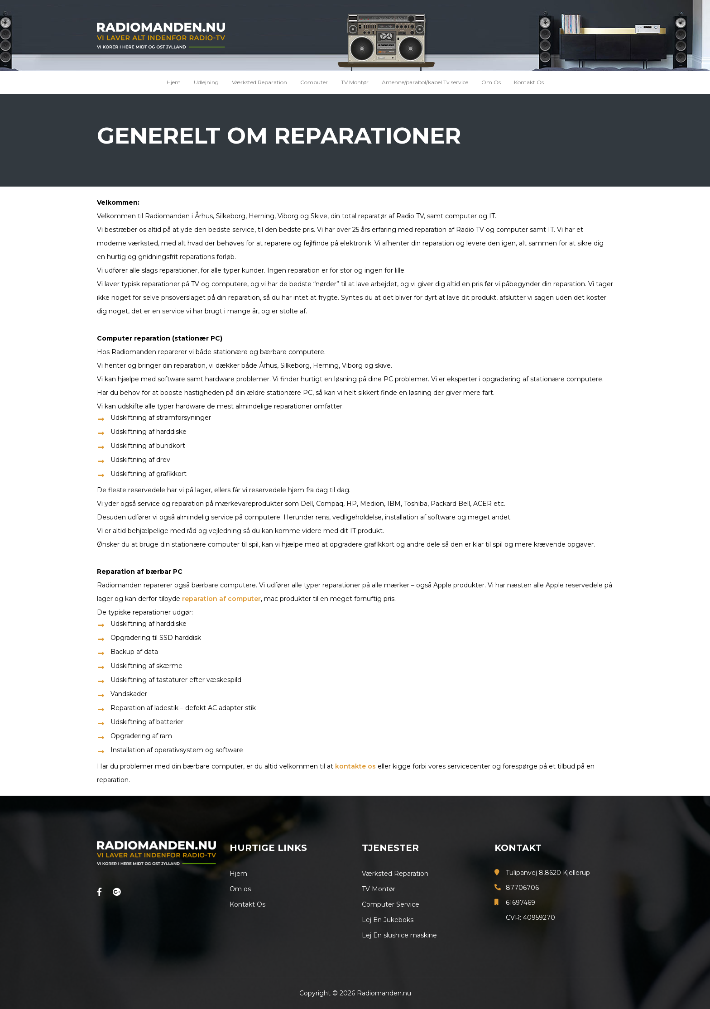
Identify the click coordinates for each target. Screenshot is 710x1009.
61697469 (520, 902)
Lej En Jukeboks (387, 920)
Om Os (491, 82)
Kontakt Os (529, 82)
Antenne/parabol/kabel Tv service (425, 82)
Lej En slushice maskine (399, 935)
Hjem (174, 82)
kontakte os (355, 766)
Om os (240, 889)
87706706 (522, 888)
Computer (314, 82)
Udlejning (206, 82)
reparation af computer (221, 599)
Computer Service (390, 904)
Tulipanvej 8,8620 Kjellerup (548, 873)
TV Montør (355, 82)
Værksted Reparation (259, 82)
